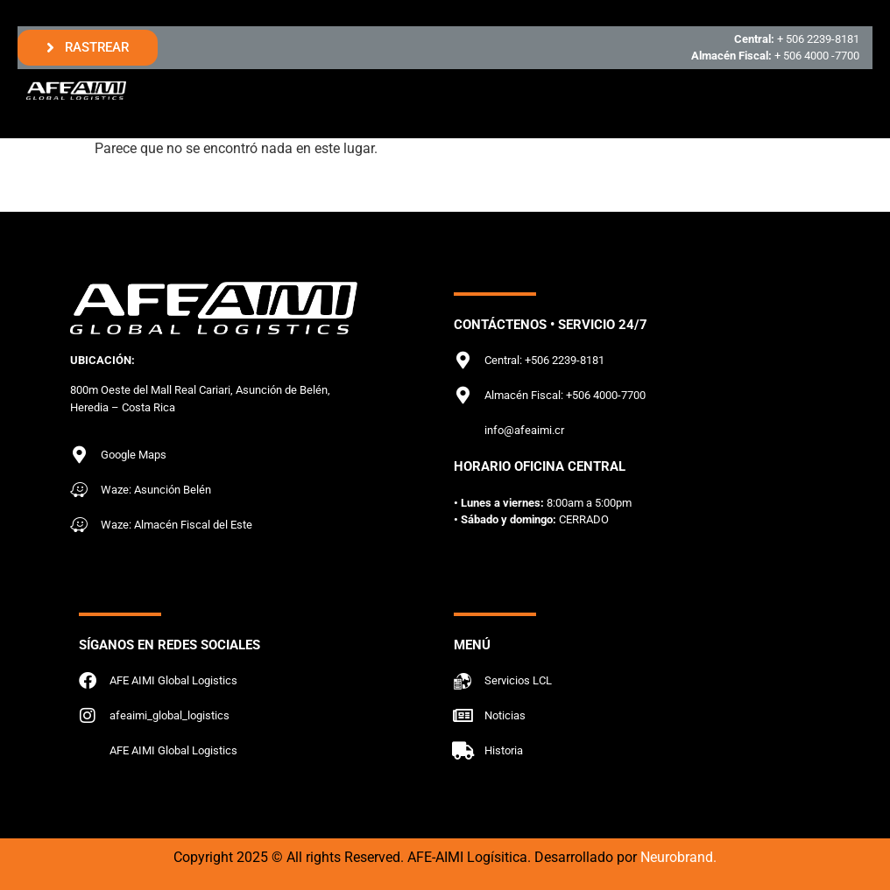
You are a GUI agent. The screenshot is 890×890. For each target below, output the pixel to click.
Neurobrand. (678, 857)
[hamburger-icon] (844, 90)
